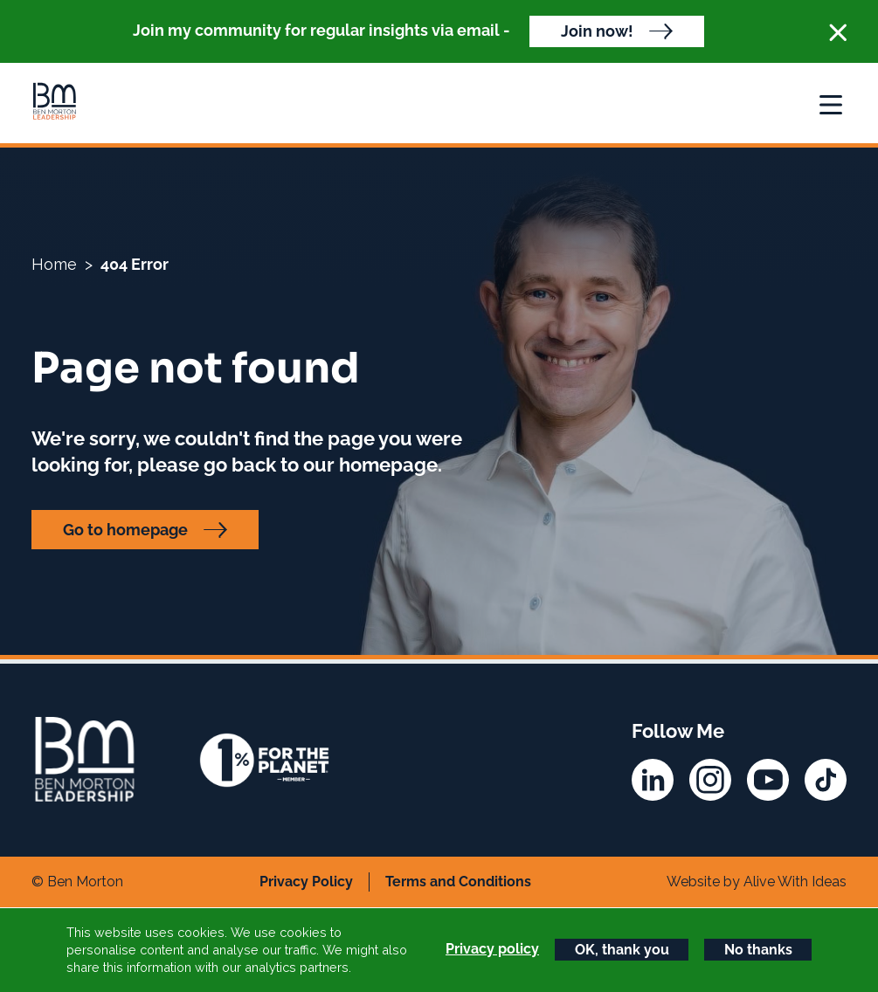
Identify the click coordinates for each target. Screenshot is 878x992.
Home (54, 264)
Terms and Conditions (458, 881)
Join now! (597, 31)
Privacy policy (492, 948)
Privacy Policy (306, 881)
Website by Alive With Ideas (757, 881)
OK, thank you (622, 949)
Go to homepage (125, 529)
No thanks (758, 949)
